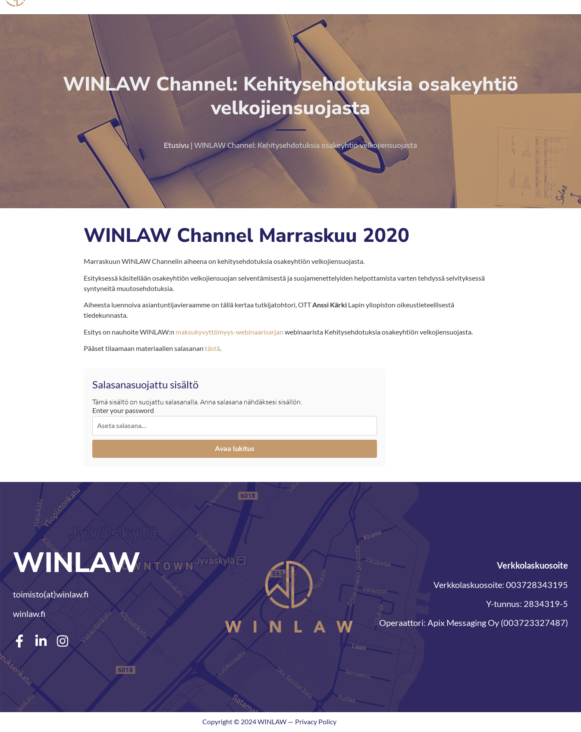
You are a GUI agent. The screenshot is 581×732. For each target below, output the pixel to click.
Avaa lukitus (234, 449)
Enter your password (123, 411)
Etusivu (176, 146)
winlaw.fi (29, 614)
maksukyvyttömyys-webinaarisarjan (229, 332)
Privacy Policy (315, 722)
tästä (212, 349)
